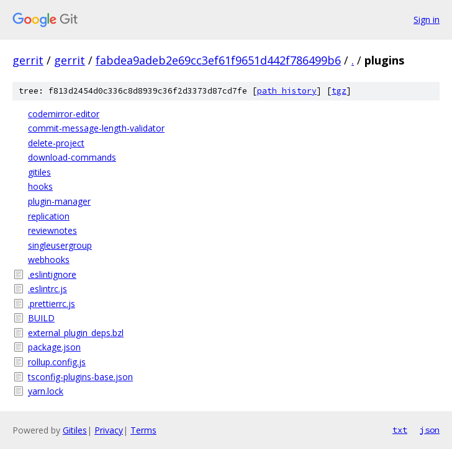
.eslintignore (52, 274)
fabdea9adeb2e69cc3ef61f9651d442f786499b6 (218, 60)
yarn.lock (45, 391)
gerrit (27, 60)
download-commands (72, 157)
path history (287, 91)
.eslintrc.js (47, 289)
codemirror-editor (63, 114)
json (430, 429)
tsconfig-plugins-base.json (80, 377)
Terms (143, 430)
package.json (54, 347)
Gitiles (75, 430)
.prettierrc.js (51, 303)
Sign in (427, 19)
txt (399, 429)
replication (49, 216)
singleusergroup (60, 245)
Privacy (108, 430)
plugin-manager (59, 201)
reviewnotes (52, 230)
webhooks (49, 259)
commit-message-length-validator (96, 128)
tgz (339, 91)
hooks (40, 186)
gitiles (39, 172)
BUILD (41, 318)
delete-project (56, 143)
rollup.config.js (57, 362)
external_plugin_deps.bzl (76, 333)
